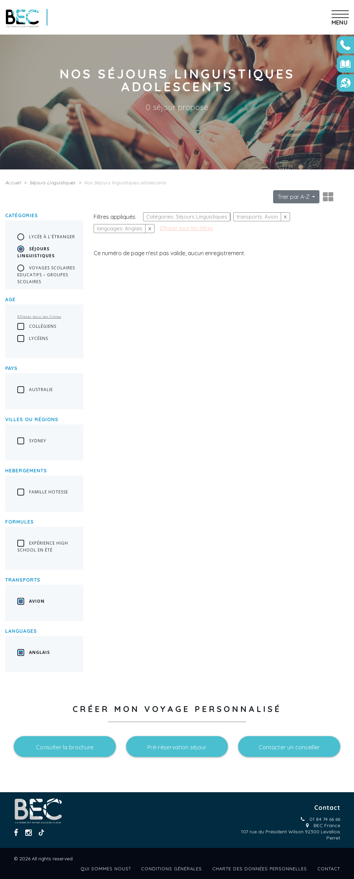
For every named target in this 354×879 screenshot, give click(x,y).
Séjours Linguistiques (52, 182)
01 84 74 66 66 (324, 819)
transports (22, 580)
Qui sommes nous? (106, 868)
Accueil (13, 182)
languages (21, 631)
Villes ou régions (31, 419)
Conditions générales (171, 868)
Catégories (21, 215)
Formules (19, 522)
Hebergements (26, 471)
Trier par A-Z (294, 196)
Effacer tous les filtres (39, 316)
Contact (328, 868)
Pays (11, 368)
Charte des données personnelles (259, 868)
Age (10, 299)
